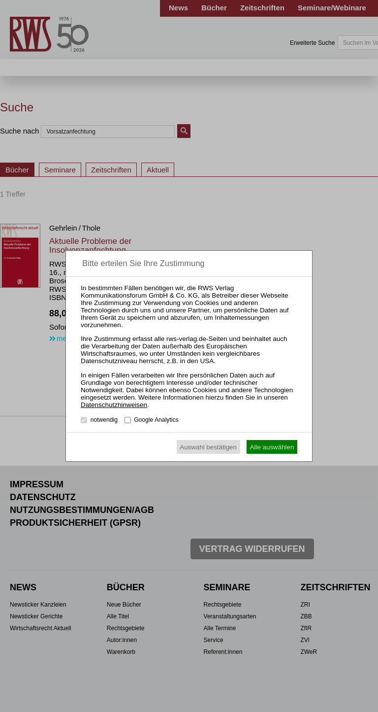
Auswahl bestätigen (208, 447)
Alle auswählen (272, 447)
